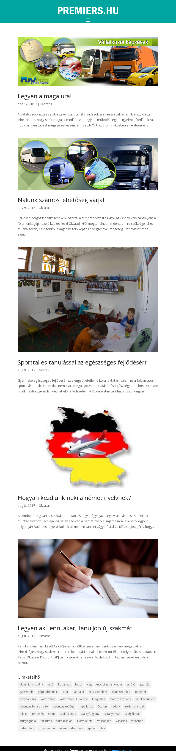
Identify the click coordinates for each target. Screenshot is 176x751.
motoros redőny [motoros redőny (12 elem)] (120, 699)
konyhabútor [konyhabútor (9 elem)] (27, 699)
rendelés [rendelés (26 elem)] (38, 714)
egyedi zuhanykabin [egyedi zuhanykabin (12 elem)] (109, 684)
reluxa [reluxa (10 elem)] (23, 714)
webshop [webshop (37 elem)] (137, 721)
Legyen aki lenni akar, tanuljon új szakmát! (76, 628)
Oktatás (46, 104)
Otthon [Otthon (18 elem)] (102, 706)
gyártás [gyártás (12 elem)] (145, 684)
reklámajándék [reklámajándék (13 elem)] (134, 706)
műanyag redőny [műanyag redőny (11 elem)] (63, 706)
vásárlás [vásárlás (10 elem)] (121, 721)
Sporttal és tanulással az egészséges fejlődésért (82, 362)
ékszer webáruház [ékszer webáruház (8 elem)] (71, 728)
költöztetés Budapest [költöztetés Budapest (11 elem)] (74, 699)
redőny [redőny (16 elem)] (116, 706)
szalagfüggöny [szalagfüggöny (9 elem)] (89, 714)
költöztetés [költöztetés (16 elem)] (48, 699)
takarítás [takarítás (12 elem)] (46, 721)
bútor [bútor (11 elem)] (78, 684)
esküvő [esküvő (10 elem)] (130, 684)
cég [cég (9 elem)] (89, 684)
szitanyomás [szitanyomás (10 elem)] (112, 714)
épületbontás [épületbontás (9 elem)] (96, 728)
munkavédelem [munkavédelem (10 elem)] (145, 699)
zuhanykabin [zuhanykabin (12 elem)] (46, 728)
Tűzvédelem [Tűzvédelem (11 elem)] (85, 721)
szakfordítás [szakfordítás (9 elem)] (68, 714)
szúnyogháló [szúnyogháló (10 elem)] (27, 721)
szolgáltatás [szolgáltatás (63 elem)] (132, 714)
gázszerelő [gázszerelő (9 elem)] (26, 692)
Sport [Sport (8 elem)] (51, 714)
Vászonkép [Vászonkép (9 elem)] (104, 721)
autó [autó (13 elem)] (50, 684)
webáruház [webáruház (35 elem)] (26, 728)
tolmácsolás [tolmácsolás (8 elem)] (64, 721)
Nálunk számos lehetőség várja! (61, 200)
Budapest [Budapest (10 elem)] (64, 684)
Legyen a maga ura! (45, 96)
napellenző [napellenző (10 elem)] (86, 706)
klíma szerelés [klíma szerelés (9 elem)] (121, 692)
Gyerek (44, 370)
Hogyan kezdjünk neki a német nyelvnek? (74, 497)
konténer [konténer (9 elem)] (140, 692)
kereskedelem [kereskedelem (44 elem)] (98, 692)
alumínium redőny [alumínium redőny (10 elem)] (31, 684)
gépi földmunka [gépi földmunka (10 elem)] (48, 692)
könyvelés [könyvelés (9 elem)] (98, 699)
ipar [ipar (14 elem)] (65, 692)
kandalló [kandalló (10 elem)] (78, 692)
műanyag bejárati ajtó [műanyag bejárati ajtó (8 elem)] (33, 706)
